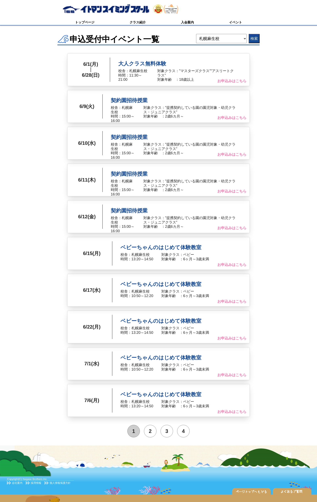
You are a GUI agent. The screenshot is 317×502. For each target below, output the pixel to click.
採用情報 (36, 482)
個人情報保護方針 (60, 482)
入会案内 (187, 22)
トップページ (84, 22)
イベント (235, 22)
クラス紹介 (138, 22)
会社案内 (17, 482)
